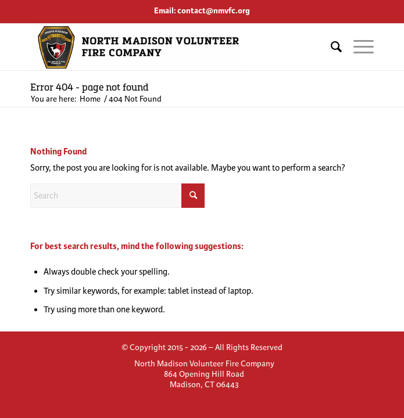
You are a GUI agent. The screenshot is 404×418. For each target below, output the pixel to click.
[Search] (330, 47)
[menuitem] (330, 47)
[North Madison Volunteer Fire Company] (167, 47)
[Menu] (358, 47)
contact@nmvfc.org (213, 11)
